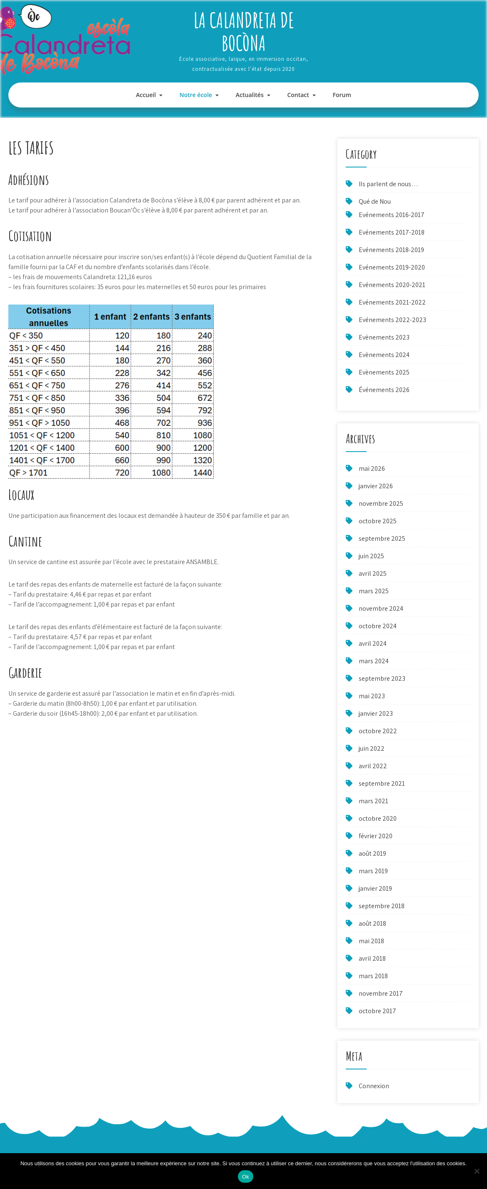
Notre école (196, 95)
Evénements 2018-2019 (391, 249)
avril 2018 (372, 958)
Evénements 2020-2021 (392, 284)
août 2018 (372, 923)
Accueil (146, 95)
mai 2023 (372, 696)
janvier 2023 (376, 713)
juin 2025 (371, 556)
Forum (342, 95)
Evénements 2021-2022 (392, 302)
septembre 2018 (382, 906)
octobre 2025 (378, 521)
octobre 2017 (377, 1011)
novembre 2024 (381, 608)
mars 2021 (373, 801)
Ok (245, 1177)
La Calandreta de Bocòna (243, 31)
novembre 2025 (381, 503)
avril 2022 (373, 766)
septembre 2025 (382, 538)
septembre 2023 (382, 678)
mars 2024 (374, 661)
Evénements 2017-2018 (392, 232)
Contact (298, 95)
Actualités (250, 95)
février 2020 (375, 836)
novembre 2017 (381, 993)
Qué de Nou (375, 201)
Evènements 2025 (384, 372)
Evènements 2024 (384, 354)
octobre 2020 (378, 818)
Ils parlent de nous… (388, 184)
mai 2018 (371, 941)
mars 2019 (373, 871)
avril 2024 (373, 643)
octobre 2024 (378, 626)
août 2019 (372, 853)
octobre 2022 (378, 731)
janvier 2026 (376, 486)
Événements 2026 (384, 389)
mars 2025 (374, 591)
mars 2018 (373, 976)
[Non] (476, 1171)
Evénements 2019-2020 (392, 267)
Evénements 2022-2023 (392, 319)
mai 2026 (372, 468)
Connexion (374, 1086)
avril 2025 (373, 573)
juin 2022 (372, 748)
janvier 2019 (375, 888)
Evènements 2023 (384, 337)
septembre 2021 (382, 783)
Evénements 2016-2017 (392, 214)
